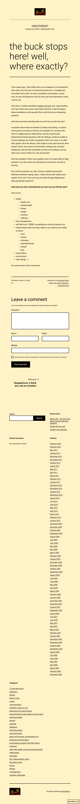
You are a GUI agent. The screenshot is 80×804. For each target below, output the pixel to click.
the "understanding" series (19, 759)
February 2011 (55, 479)
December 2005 (56, 675)
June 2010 (54, 505)
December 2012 (56, 456)
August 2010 (55, 498)
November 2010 (56, 489)
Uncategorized (14, 772)
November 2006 (56, 642)
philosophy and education (19, 740)
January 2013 (55, 453)
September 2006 (56, 649)
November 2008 (56, 566)
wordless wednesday (17, 775)
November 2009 (56, 527)
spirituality (13, 756)
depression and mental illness (20, 711)
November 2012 (56, 460)
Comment (15, 310)
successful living (63, 286)
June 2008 (54, 582)
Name (14, 333)
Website (14, 345)
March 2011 (54, 476)
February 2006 (55, 671)
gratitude (12, 724)
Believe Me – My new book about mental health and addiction (60, 421)
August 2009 (55, 537)
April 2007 (54, 626)
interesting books (15, 730)
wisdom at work (44, 106)
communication (15, 705)
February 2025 (55, 444)
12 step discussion (16, 689)
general (12, 721)
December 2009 (56, 524)
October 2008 (55, 569)
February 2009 (55, 556)
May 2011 (53, 469)
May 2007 (53, 623)
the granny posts (15, 762)
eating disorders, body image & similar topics (26, 714)
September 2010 (56, 495)
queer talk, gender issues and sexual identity (26, 749)
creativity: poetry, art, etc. (18, 708)
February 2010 (55, 517)
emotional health (63, 280)
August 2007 (55, 614)
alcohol (12, 695)
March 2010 (54, 514)
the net (12, 765)
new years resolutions (61, 283)
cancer (12, 701)
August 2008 (55, 575)
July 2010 (53, 501)
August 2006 (55, 652)
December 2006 (56, 639)
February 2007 (55, 633)
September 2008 (56, 572)
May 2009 (53, 546)
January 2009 (55, 559)
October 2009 (55, 530)
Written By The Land (57, 426)
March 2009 (54, 553)
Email (44, 333)
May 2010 (53, 508)
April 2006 (54, 665)
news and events (15, 733)
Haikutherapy (40, 26)
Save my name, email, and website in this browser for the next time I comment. (40, 357)
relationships (14, 753)
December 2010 (56, 485)
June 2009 (54, 543)
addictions (13, 692)
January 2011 (55, 482)
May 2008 (53, 585)
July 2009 (53, 540)
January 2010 (55, 521)
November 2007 (56, 604)
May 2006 (53, 662)
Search (12, 414)
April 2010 (54, 511)
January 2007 (55, 636)
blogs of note (14, 698)
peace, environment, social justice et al (24, 737)
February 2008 (55, 594)
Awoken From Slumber (58, 430)
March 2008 (54, 591)
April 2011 (54, 473)
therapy (12, 769)
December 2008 (56, 562)
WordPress (66, 791)
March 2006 (54, 668)
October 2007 (55, 607)
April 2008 (54, 588)
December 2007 (56, 601)
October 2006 (55, 646)
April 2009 (54, 550)
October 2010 (55, 492)
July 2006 (53, 655)
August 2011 (55, 466)
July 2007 (53, 617)
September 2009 (56, 533)
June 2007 (54, 620)
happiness (13, 727)
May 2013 (53, 450)
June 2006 (54, 658)
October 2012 (55, 463)
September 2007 (56, 610)
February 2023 (55, 447)
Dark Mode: (73, 801)
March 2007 (54, 630)
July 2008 (53, 578)
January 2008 (55, 598)
